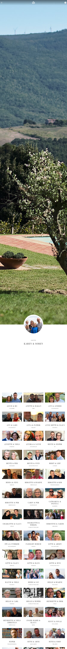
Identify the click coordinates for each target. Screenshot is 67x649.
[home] (33, 2)
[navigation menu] (1, 2)
